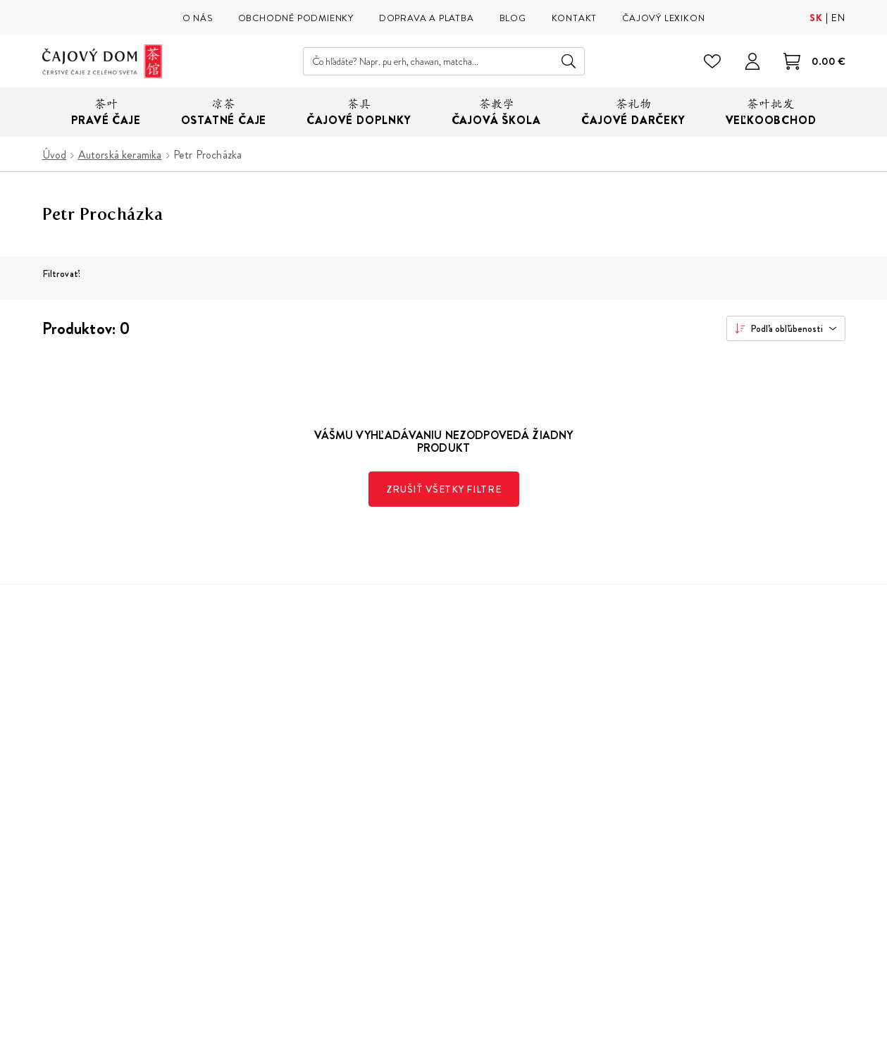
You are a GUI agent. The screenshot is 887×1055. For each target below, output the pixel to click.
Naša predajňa (279, 768)
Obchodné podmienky (487, 768)
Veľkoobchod (278, 853)
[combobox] (785, 328)
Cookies (455, 874)
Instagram (598, 922)
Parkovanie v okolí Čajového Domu (328, 874)
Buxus (792, 1044)
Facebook (631, 922)
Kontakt (453, 853)
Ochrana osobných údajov (497, 832)
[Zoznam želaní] (713, 61)
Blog (256, 832)
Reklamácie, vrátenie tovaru (500, 811)
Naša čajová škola (288, 790)
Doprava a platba (474, 790)
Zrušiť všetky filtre (444, 489)
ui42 (824, 1044)
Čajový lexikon (280, 811)
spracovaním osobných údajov (736, 854)
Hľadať (569, 61)
